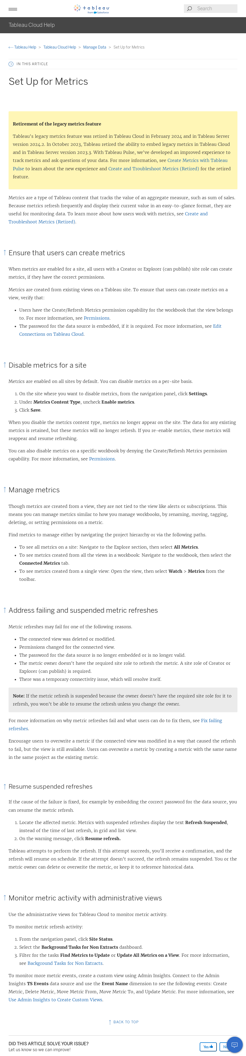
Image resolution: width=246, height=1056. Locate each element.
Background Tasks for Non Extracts (65, 963)
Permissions (96, 318)
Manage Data (95, 47)
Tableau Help (23, 47)
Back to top (123, 1022)
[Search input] (217, 8)
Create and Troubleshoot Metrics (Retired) (153, 168)
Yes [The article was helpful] (208, 1046)
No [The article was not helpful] (227, 1046)
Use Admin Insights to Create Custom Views (55, 999)
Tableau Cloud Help (60, 47)
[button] (13, 8)
